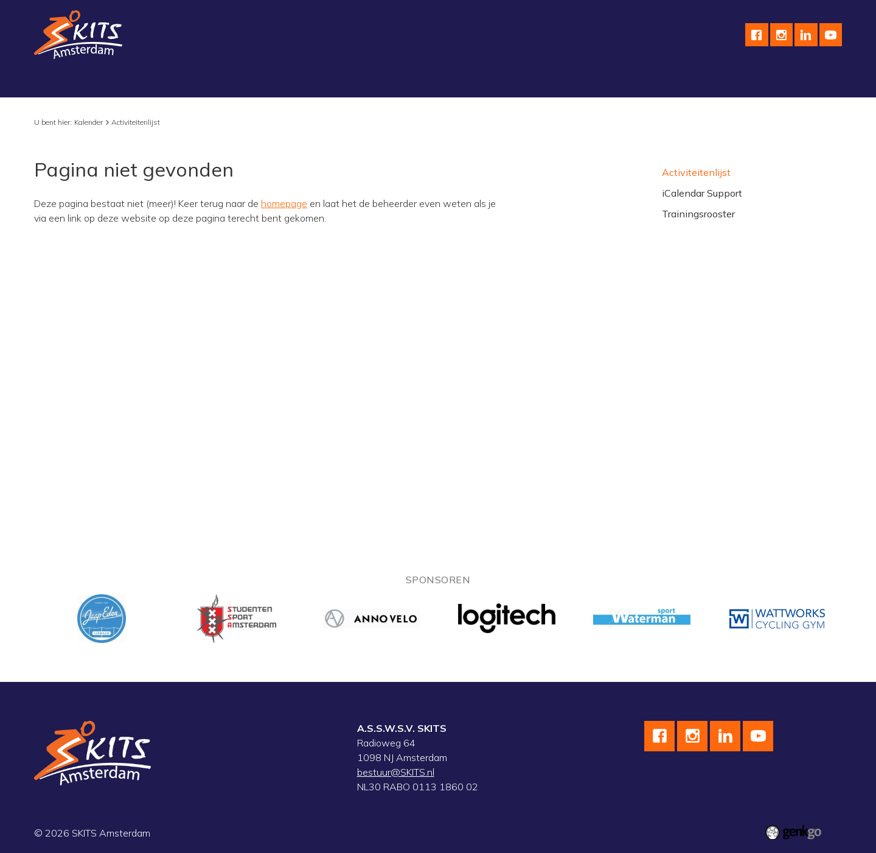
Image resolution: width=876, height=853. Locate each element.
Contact (588, 83)
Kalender (416, 83)
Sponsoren (477, 83)
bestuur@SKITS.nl (395, 772)
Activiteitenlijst (135, 122)
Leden (680, 83)
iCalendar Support (702, 193)
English (536, 83)
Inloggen (731, 83)
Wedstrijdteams (343, 83)
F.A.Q (636, 83)
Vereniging (66, 83)
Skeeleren (266, 83)
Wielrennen (200, 83)
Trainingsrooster (698, 213)
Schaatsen (132, 83)
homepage (284, 203)
